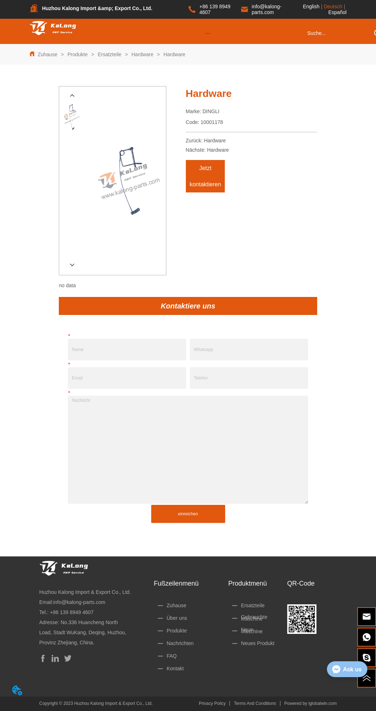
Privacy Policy (212, 703)
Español (337, 12)
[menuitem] (208, 33)
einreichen (188, 513)
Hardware (142, 54)
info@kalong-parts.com (79, 602)
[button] (208, 33)
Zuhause (47, 54)
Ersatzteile (109, 54)
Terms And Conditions (255, 703)
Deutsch (333, 6)
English (311, 6)
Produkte (77, 54)
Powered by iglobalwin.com (310, 703)
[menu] (208, 33)
